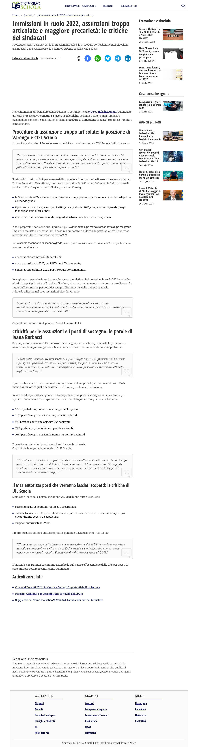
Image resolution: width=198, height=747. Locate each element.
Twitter (108, 58)
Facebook (87, 58)
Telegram (118, 58)
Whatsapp (98, 58)
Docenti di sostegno (45, 715)
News (88, 727)
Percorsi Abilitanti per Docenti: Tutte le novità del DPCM (49, 593)
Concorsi (89, 703)
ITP (36, 727)
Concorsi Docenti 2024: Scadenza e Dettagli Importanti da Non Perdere (57, 587)
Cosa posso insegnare (96, 709)
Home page (141, 703)
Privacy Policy (128, 743)
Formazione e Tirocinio (96, 715)
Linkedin (128, 58)
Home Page (72, 5)
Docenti (39, 709)
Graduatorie (91, 721)
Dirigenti (39, 703)
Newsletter (129, 5)
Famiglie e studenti (45, 721)
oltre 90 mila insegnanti (102, 111)
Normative (90, 732)
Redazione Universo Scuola (25, 58)
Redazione (140, 709)
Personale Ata (42, 732)
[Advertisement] (72, 87)
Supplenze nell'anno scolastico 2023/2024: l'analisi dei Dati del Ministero (59, 600)
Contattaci (140, 721)
